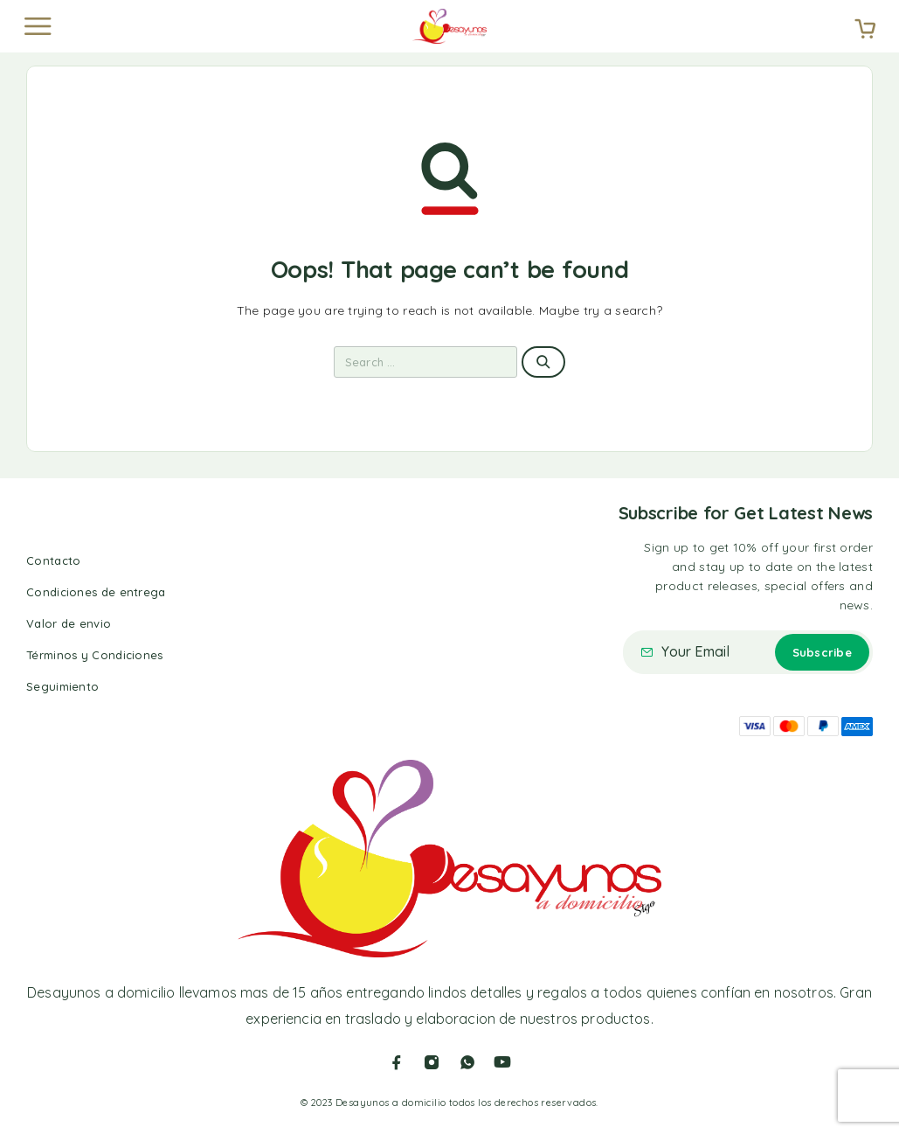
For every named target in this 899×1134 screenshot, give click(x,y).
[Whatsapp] (467, 1062)
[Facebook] (396, 1062)
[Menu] (37, 26)
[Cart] (864, 30)
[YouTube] (502, 1062)
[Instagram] (431, 1062)
